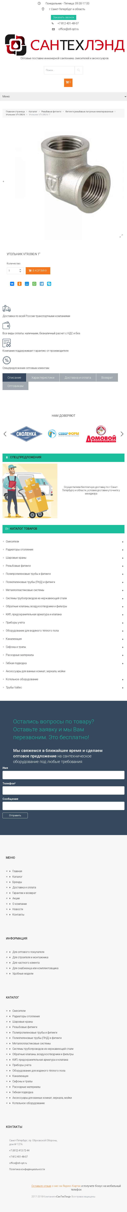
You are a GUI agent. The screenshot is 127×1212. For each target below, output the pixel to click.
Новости (16, 909)
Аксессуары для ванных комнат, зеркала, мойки (35, 671)
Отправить (15, 815)
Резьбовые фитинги (51, 111)
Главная (15, 871)
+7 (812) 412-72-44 (19, 1150)
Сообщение (10, 799)
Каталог (33, 111)
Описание (14, 377)
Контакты (16, 914)
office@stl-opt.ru (69, 29)
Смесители (65, 542)
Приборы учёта (65, 623)
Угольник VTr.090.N (15, 114)
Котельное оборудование (65, 680)
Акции (14, 898)
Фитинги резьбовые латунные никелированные (89, 111)
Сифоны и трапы (65, 647)
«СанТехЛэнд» (63, 1196)
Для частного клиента (24, 962)
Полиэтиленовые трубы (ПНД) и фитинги (65, 582)
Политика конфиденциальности (27, 1169)
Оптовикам (15, 386)
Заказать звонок (63, 17)
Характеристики (42, 377)
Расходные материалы (65, 655)
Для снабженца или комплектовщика (33, 968)
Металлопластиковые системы (65, 590)
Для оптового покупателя (26, 952)
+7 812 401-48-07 (68, 23)
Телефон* (9, 783)
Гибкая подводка (65, 663)
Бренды (15, 882)
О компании (18, 903)
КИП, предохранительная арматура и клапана (65, 615)
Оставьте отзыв (41, 1186)
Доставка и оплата (78, 377)
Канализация (65, 639)
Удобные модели (21, 973)
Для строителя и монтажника (28, 957)
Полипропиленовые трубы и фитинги (65, 574)
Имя (5, 768)
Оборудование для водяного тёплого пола (65, 631)
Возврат (107, 377)
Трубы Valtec (65, 688)
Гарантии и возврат (22, 893)
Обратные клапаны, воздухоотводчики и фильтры (65, 607)
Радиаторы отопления (65, 550)
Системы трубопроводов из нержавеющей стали (65, 599)
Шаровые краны (65, 558)
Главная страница (15, 111)
